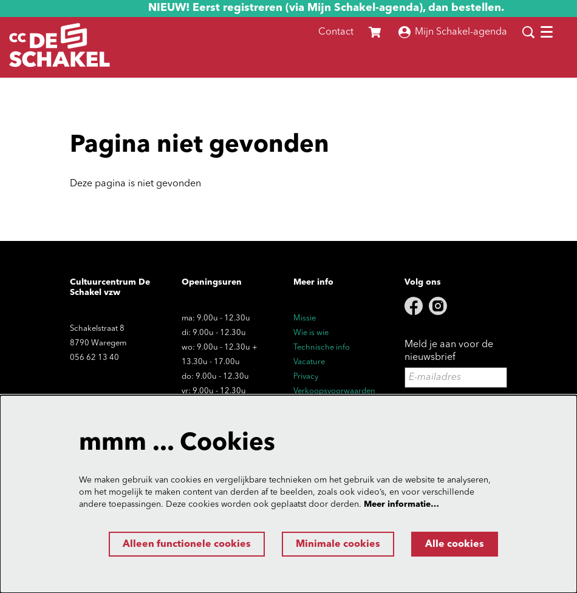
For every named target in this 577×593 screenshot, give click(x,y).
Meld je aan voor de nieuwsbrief (449, 351)
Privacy (305, 377)
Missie (304, 318)
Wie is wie (311, 333)
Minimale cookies (338, 544)
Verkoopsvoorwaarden (334, 391)
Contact (335, 32)
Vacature (309, 362)
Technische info (321, 347)
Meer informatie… (401, 504)
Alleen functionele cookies (187, 544)
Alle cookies (454, 544)
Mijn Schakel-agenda (452, 32)
